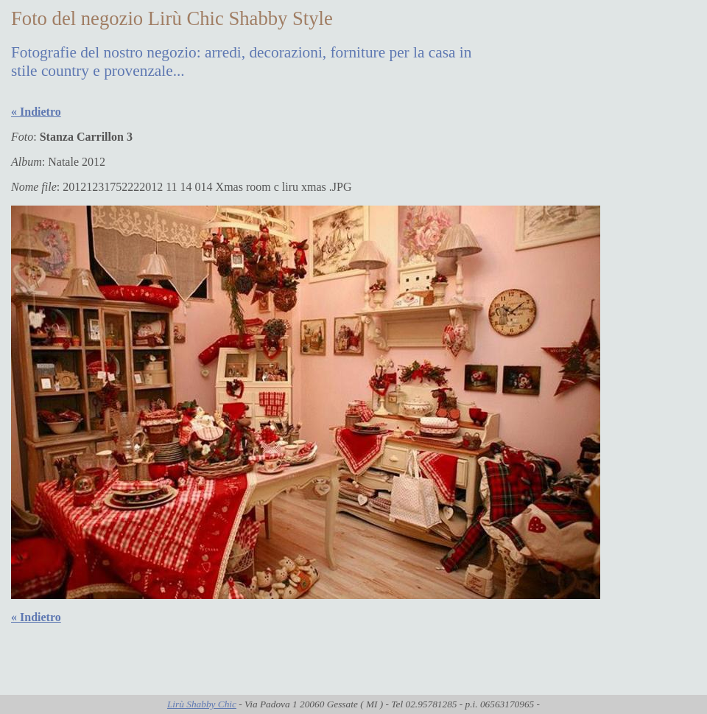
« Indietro (36, 111)
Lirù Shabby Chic (201, 704)
